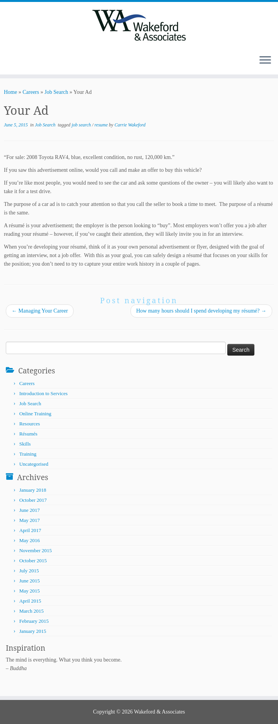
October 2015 (33, 560)
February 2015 (34, 621)
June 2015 (29, 581)
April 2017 (30, 530)
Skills (25, 444)
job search (82, 125)
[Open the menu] (265, 60)
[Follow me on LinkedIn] (21, 61)
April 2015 (30, 601)
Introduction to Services (43, 393)
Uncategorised (33, 464)
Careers (30, 92)
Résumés (28, 434)
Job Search (56, 92)
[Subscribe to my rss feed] (11, 61)
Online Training (35, 413)
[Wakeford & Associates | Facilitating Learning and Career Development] (139, 25)
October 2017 (33, 500)
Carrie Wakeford (130, 125)
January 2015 (32, 631)
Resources (29, 424)
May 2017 (29, 520)
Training (27, 454)
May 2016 (29, 540)
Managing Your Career (40, 311)
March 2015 (31, 611)
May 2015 (29, 591)
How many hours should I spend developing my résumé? (201, 311)
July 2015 (29, 571)
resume (101, 125)
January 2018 (32, 490)
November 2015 (35, 550)
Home (10, 92)
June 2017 (29, 510)
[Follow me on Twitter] (16, 61)
